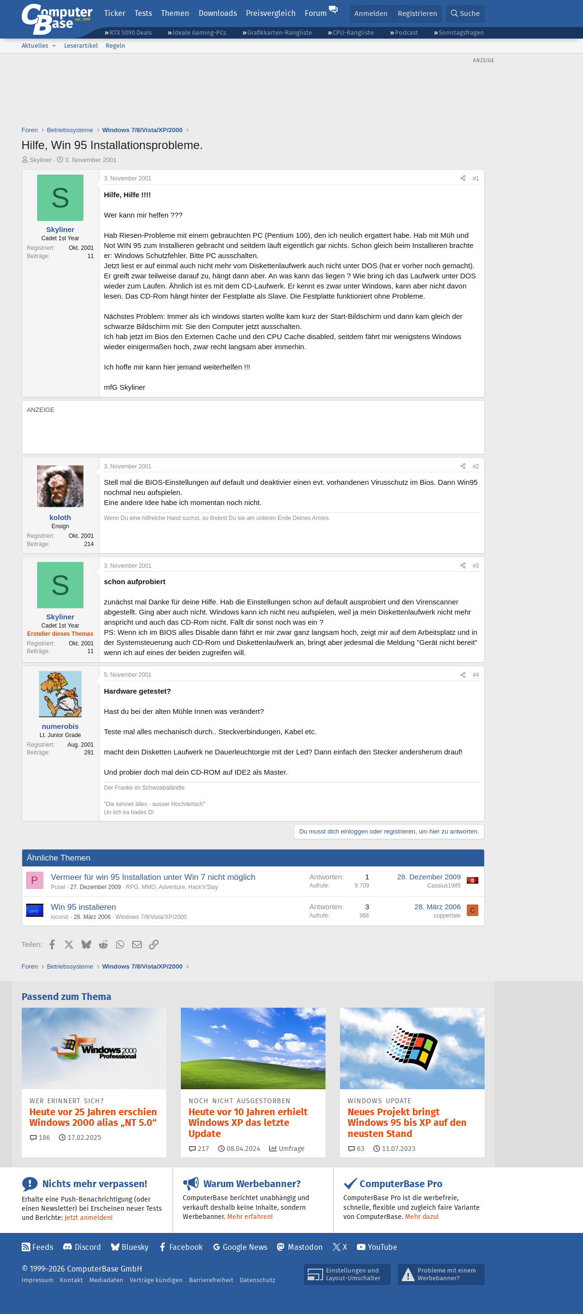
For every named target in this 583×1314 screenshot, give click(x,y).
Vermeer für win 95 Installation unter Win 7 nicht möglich (153, 877)
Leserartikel (81, 45)
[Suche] (465, 14)
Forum (316, 13)
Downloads (218, 13)
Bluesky (135, 1247)
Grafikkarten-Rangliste (279, 32)
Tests (143, 13)
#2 (476, 466)
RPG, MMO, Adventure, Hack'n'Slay (172, 887)
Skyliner (40, 160)
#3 (476, 565)
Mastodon (305, 1247)
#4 (476, 674)
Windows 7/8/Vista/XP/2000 (151, 917)
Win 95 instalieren (83, 907)
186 (40, 1137)
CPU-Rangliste (353, 32)
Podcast (406, 32)
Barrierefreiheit (211, 1280)
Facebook (186, 1247)
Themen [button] (175, 13)
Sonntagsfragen (461, 32)
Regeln (115, 45)
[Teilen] (463, 178)
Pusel (58, 887)
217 (199, 1148)
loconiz (60, 917)
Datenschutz (257, 1280)
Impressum (38, 1280)
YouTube (382, 1247)
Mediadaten (106, 1280)
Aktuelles (35, 45)
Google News (245, 1247)
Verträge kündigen (156, 1280)
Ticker (114, 13)
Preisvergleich (271, 13)
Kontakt (71, 1280)
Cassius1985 (444, 885)
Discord (88, 1247)
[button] (54, 46)
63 (356, 1148)
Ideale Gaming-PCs (199, 32)
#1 (476, 178)
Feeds (42, 1247)
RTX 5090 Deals (130, 32)
